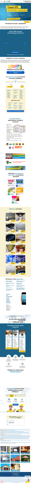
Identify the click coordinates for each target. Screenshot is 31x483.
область (10, 479)
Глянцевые (20, 212)
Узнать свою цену (15, 52)
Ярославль (16, 482)
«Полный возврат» (15, 371)
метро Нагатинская (8, 479)
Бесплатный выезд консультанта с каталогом (15, 72)
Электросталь (5, 479)
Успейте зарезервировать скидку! (13, 19)
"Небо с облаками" (10, 254)
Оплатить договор (15, 474)
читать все (20, 279)
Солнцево (1, 479)
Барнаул (23, 479)
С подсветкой (16, 92)
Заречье (2, 479)
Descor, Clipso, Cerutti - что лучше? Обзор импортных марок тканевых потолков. (20, 289)
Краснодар (20, 479)
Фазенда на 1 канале (20, 186)
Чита (21, 479)
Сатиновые (10, 222)
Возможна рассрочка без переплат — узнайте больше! (15, 54)
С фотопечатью (20, 233)
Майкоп (15, 479)
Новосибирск (14, 482)
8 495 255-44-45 (27, 1)
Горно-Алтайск (17, 479)
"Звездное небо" (10, 233)
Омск (12, 482)
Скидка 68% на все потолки (10, 103)
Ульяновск (14, 479)
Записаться (15, 404)
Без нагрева (10, 265)
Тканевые (20, 222)
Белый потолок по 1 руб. (21, 108)
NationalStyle (18, 475)
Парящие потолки (20, 254)
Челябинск (18, 482)
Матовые (10, 212)
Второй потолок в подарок (20, 106)
